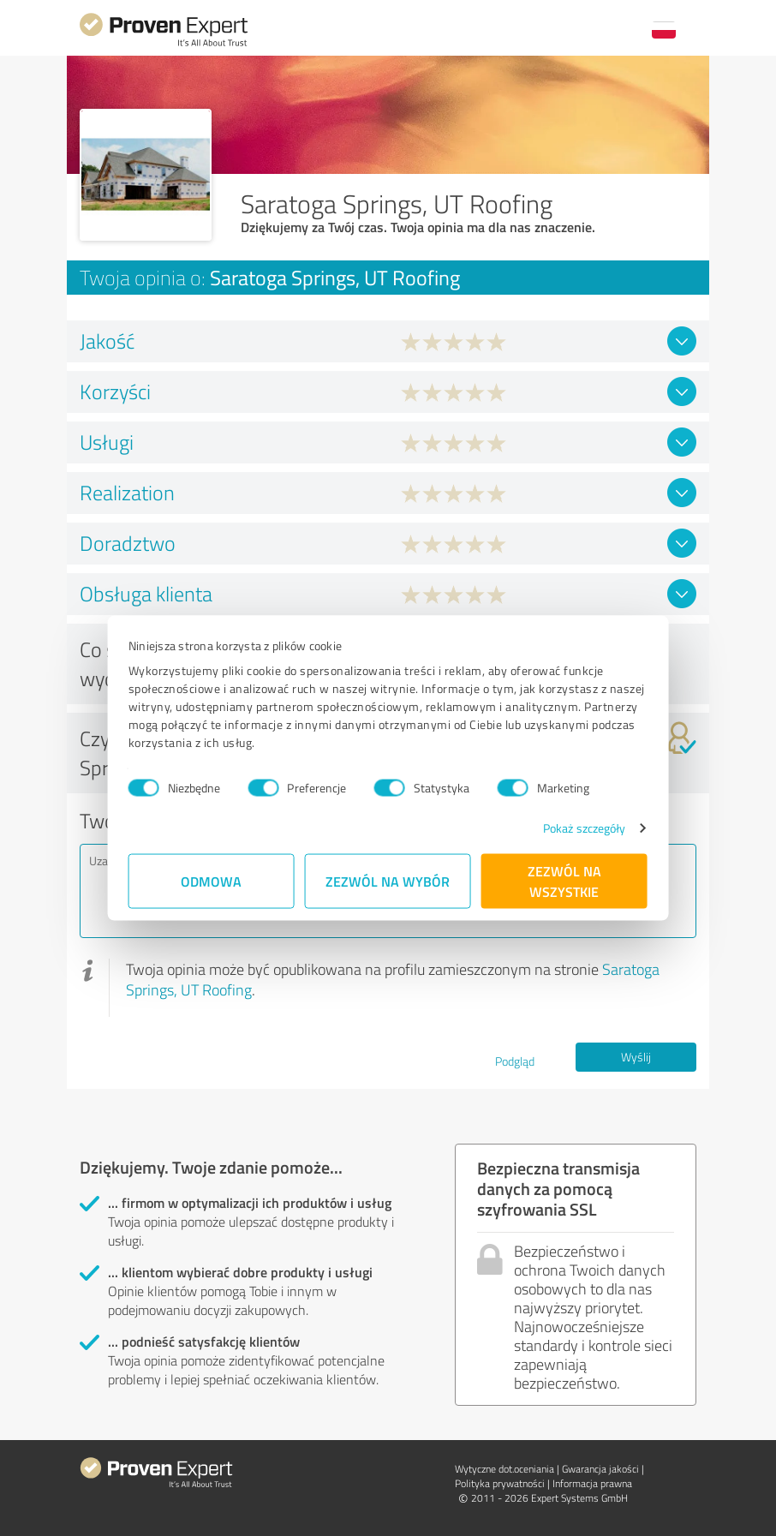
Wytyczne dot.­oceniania (504, 1468)
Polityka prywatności (500, 1483)
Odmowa (212, 881)
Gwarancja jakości (600, 1468)
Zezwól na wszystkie (564, 881)
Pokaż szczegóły (584, 828)
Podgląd (514, 1061)
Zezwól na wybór (388, 881)
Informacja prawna (592, 1483)
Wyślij (636, 1057)
